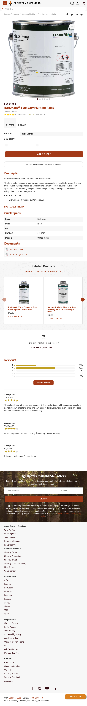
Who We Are (9, 530)
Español (7, 584)
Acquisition (9, 681)
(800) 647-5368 (14, 698)
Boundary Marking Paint (47, 14)
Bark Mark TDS (16, 249)
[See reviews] (22, 114)
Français (8, 591)
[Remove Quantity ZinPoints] (6, 145)
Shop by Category (12, 552)
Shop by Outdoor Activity (15, 563)
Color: (8, 134)
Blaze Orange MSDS (18, 254)
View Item (15, 316)
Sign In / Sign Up (11, 623)
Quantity (9, 139)
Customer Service (12, 666)
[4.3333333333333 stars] (10, 114)
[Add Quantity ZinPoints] (37, 145)
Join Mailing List (11, 638)
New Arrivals (9, 567)
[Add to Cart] (44, 154)
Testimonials (9, 537)
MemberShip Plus (11, 653)
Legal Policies (10, 627)
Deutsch (8, 595)
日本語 (7, 603)
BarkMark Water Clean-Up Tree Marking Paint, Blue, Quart (22, 309)
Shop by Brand (10, 560)
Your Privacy (9, 631)
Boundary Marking (29, 14)
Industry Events (11, 673)
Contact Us (9, 662)
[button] (4, 300)
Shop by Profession (12, 556)
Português (8, 588)
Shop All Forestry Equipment (43, 271)
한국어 (7, 614)
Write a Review (43, 382)
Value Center (10, 571)
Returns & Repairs (12, 541)
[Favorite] (72, 27)
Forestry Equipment (11, 14)
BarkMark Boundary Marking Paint (29, 107)
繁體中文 (8, 610)
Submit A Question (43, 348)
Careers (7, 670)
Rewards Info (10, 545)
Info (6, 580)
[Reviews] (15, 114)
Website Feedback (12, 677)
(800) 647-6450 (36, 698)
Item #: (41, 115)
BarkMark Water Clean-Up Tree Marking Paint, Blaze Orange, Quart (61, 310)
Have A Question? (14, 207)
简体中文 (8, 606)
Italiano (7, 599)
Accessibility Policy (12, 634)
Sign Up (44, 499)
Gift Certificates (11, 649)
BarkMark (10, 104)
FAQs (6, 645)
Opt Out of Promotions (14, 642)
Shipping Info (10, 534)
